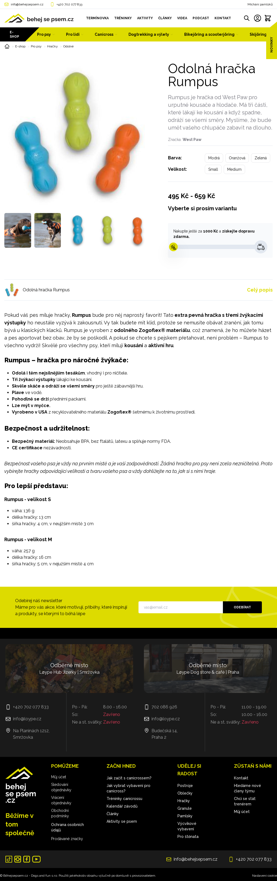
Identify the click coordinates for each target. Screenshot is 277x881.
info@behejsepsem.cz (27, 4)
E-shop (14, 34)
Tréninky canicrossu (124, 798)
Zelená (261, 158)
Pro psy (36, 46)
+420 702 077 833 (69, 4)
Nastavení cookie (264, 875)
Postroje (185, 785)
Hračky (52, 46)
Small (213, 169)
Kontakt (241, 778)
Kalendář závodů (122, 806)
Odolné (68, 46)
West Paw (192, 139)
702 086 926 (164, 706)
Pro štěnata (188, 836)
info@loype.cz (27, 718)
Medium (234, 169)
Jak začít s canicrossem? (129, 778)
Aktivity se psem (122, 821)
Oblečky (185, 793)
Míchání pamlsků (260, 4)
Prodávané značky (67, 839)
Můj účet (58, 777)
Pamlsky (185, 816)
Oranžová (237, 158)
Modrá (214, 158)
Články (113, 814)
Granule (184, 808)
